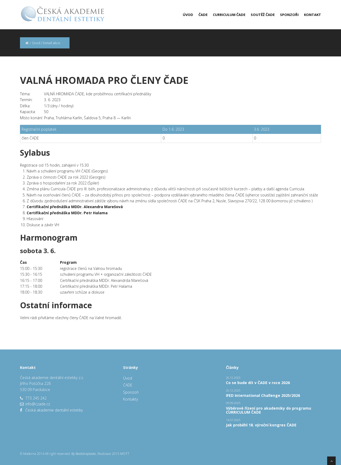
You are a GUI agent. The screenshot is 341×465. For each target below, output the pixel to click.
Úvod (188, 14)
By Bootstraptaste (83, 453)
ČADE (203, 14)
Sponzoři (289, 14)
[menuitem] (185, 14)
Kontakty (130, 399)
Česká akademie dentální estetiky (54, 410)
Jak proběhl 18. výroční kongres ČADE (261, 424)
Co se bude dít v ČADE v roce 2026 (258, 382)
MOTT (124, 453)
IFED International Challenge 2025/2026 (263, 395)
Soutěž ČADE (263, 14)
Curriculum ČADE (229, 14)
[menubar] (249, 14)
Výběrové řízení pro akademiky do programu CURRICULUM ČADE (268, 410)
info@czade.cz (37, 403)
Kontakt (312, 14)
